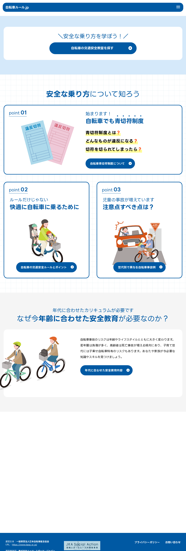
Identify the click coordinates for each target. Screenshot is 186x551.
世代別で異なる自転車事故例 (141, 370)
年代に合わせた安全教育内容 (108, 473)
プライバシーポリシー (147, 542)
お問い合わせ (173, 542)
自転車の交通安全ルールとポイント (48, 370)
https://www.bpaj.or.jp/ (24, 544)
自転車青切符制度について (112, 266)
